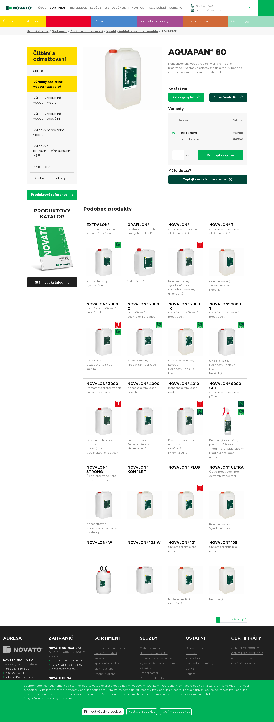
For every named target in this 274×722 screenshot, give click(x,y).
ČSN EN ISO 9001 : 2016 (247, 648)
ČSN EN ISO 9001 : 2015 (247, 653)
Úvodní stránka (38, 31)
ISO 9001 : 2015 (241, 658)
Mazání (100, 21)
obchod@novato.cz (209, 10)
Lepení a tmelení (62, 21)
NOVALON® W (99, 542)
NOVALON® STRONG (96, 469)
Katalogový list (186, 97)
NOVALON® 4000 (143, 384)
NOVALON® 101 (182, 542)
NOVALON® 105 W (144, 542)
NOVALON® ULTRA (226, 467)
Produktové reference (52, 195)
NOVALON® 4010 (183, 384)
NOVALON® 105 (223, 542)
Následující (238, 619)
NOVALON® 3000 (102, 384)
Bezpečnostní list (228, 97)
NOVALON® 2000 (102, 304)
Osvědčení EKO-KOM (245, 663)
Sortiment (59, 31)
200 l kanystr (190, 139)
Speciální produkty (154, 21)
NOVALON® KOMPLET (137, 469)
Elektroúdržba (197, 21)
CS (250, 8)
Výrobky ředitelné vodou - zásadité (132, 31)
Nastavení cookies (141, 711)
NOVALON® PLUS (184, 467)
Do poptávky (220, 155)
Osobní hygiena (243, 21)
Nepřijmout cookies (176, 711)
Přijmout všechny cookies (103, 711)
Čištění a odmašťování (20, 21)
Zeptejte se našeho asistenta (207, 180)
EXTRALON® (97, 225)
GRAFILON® (138, 225)
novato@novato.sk (65, 668)
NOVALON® (178, 225)
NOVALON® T (221, 225)
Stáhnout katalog (52, 282)
